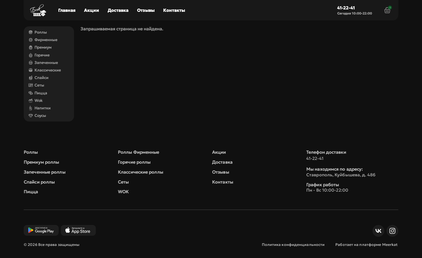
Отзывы (145, 10)
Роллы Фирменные (138, 152)
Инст (391, 231)
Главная (66, 10)
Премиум (40, 47)
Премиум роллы (41, 162)
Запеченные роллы (44, 172)
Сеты (36, 85)
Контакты (174, 10)
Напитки (40, 108)
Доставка (118, 10)
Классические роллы (140, 172)
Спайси (38, 77)
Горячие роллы (134, 162)
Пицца (38, 93)
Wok (36, 100)
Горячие (39, 55)
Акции (91, 10)
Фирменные (43, 39)
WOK (123, 191)
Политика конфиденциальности (293, 244)
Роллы (38, 32)
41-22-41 (346, 7)
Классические (45, 70)
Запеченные (43, 62)
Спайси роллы (39, 182)
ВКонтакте (377, 231)
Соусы (37, 115)
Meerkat (390, 244)
